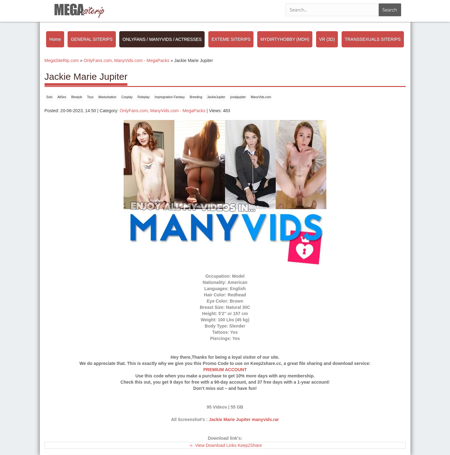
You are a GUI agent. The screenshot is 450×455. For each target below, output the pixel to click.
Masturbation (107, 97)
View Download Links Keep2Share (228, 445)
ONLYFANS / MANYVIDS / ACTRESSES (161, 39)
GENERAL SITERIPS (91, 39)
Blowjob (76, 97)
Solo (49, 97)
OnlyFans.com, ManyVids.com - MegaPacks (162, 110)
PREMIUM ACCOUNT (225, 369)
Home (55, 39)
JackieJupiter (216, 97)
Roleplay (144, 97)
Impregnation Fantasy (170, 97)
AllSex (61, 97)
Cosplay (127, 97)
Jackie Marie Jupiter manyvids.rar (244, 419)
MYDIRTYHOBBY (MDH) (284, 39)
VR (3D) (327, 39)
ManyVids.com (261, 97)
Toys (90, 97)
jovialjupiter (238, 97)
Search (389, 10)
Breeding (196, 97)
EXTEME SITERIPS (230, 39)
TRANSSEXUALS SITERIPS (373, 39)
